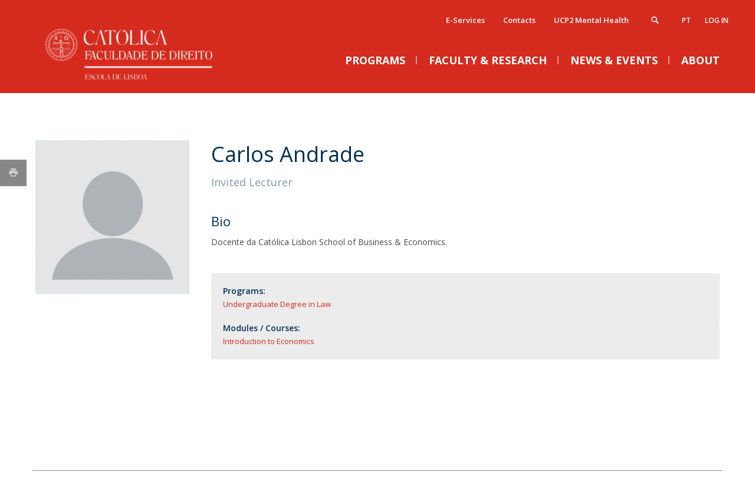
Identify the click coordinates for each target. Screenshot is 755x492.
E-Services (465, 20)
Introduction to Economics (268, 341)
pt (686, 20)
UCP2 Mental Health (591, 20)
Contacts (519, 20)
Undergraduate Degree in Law (277, 304)
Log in (716, 20)
